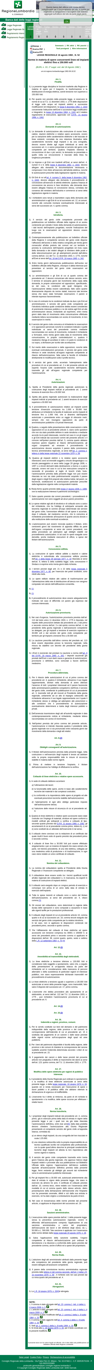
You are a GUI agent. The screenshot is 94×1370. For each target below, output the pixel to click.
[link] (18, 15)
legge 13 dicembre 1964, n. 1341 (61, 112)
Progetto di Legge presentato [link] (39, 30)
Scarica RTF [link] (36, 52)
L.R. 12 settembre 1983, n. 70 (49, 941)
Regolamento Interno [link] (13, 33)
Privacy (46, 1357)
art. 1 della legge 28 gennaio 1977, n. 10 (53, 559)
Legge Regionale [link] (11, 25)
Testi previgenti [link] (62, 48)
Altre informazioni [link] (79, 48)
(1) (32, 589)
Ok (66, 21)
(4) (64, 941)
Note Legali (24, 1357)
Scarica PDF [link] (36, 49)
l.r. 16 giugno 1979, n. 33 (53, 1328)
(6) (58, 1291)
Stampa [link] (34, 46)
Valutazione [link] (72, 27)
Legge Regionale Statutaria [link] (15, 29)
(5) (69, 1124)
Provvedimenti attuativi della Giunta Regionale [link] (88, 31)
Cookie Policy (36, 1357)
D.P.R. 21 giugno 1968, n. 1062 (70, 824)
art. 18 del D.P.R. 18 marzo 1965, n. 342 (66, 258)
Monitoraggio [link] (55, 27)
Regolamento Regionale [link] (14, 37)
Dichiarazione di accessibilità (62, 1357)
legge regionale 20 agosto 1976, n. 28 (70, 1233)
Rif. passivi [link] (81, 46)
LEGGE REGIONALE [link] (30, 28)
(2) (61, 738)
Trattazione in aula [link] (47, 29)
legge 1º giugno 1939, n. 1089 (74, 489)
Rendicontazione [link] (63, 27)
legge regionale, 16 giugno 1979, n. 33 (70, 1084)
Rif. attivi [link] (70, 46)
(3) (40, 900)
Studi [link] (79, 27)
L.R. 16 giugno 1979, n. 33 (45, 1291)
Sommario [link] (59, 46)
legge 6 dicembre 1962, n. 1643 (73, 107)
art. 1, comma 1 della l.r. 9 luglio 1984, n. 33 (54, 1326)
